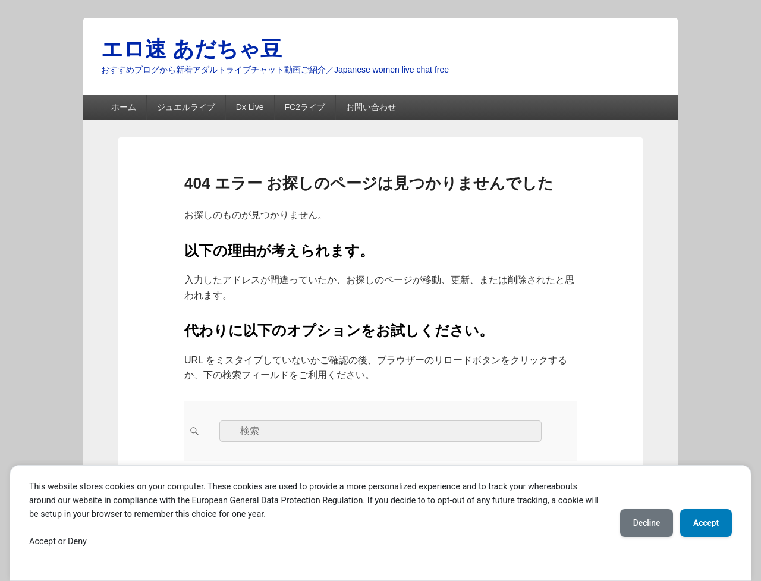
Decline (642, 522)
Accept (704, 522)
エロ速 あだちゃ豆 (191, 49)
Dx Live (250, 107)
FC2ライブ (304, 107)
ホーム (123, 107)
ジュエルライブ (186, 107)
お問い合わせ (371, 107)
